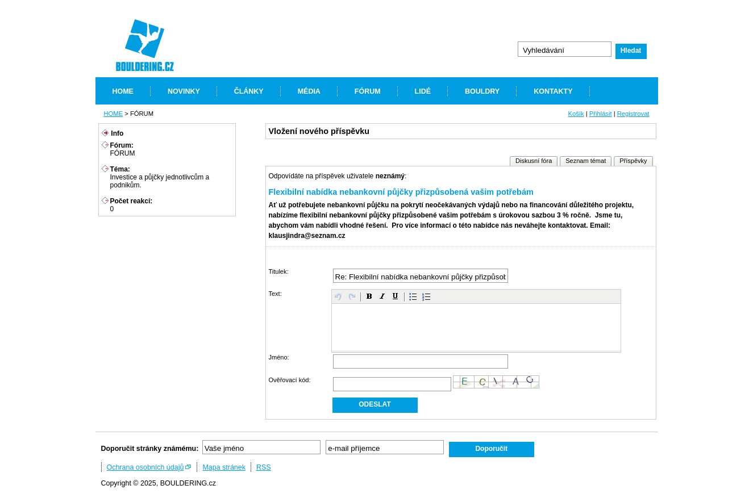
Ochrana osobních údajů (145, 467)
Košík (576, 113)
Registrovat (633, 113)
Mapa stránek (224, 467)
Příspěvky (633, 160)
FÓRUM (368, 91)
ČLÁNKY (249, 91)
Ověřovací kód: (290, 379)
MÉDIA (309, 91)
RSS (263, 467)
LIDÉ (423, 91)
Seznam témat (585, 160)
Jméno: (279, 357)
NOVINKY (184, 91)
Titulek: (279, 271)
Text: (275, 293)
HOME (123, 91)
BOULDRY (482, 91)
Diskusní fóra (533, 160)
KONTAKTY (553, 91)
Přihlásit (600, 113)
